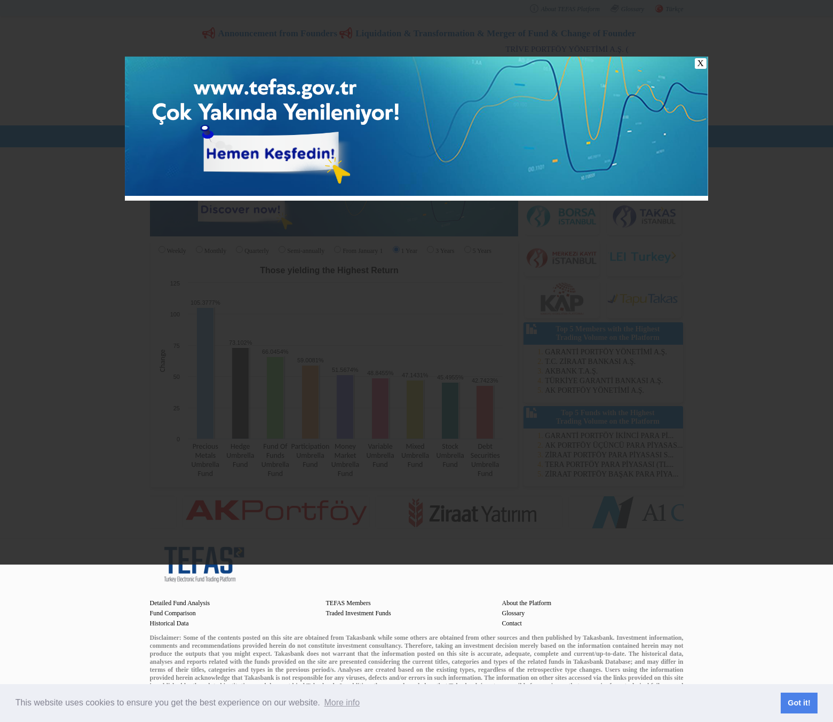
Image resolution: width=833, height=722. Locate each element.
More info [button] (342, 702)
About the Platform (527, 603)
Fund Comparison (173, 613)
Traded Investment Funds (358, 613)
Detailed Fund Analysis (180, 603)
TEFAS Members (348, 603)
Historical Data (169, 623)
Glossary (513, 613)
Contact (512, 623)
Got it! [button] (799, 703)
